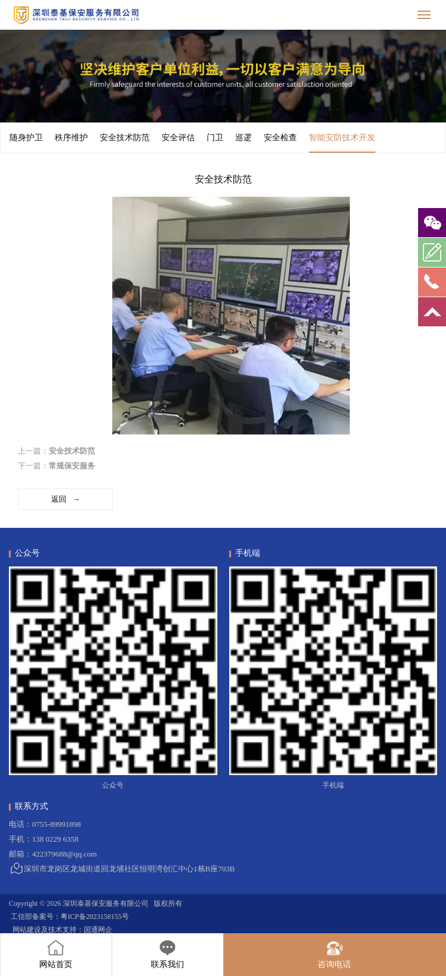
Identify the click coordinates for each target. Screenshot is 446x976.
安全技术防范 (125, 137)
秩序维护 (71, 137)
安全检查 (280, 137)
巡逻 (243, 137)
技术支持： (66, 929)
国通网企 (98, 929)
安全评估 (178, 137)
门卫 (215, 137)
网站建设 (26, 929)
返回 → (65, 499)
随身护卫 (26, 137)
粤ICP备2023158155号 (95, 916)
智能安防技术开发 (342, 143)
